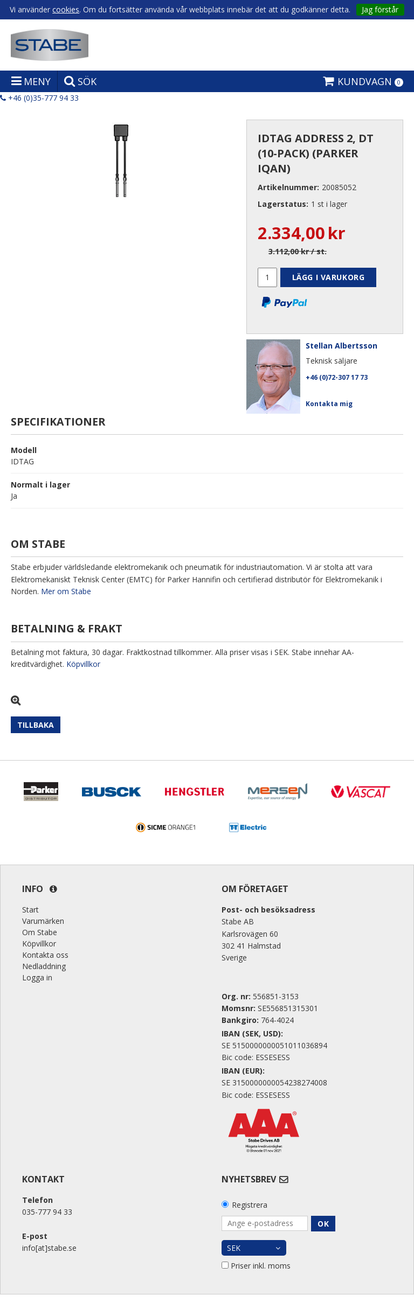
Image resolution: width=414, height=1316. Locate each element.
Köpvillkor (83, 664)
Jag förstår (380, 9)
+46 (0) (337, 377)
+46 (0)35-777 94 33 (39, 98)
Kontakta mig (329, 403)
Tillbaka (35, 725)
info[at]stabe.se (49, 1248)
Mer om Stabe (66, 591)
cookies (65, 10)
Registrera (249, 1205)
